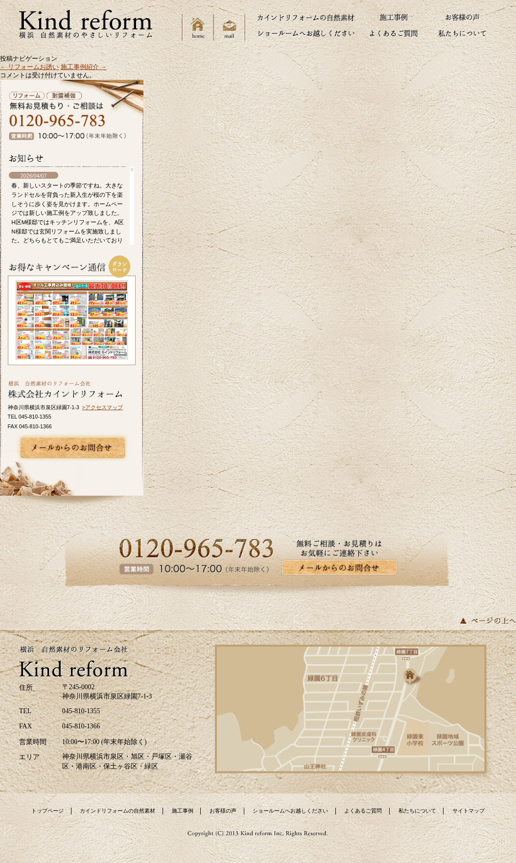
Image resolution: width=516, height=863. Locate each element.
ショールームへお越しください (290, 811)
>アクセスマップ (102, 407)
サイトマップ (468, 811)
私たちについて (417, 811)
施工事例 (182, 811)
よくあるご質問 (363, 811)
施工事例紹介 (84, 67)
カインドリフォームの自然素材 (117, 811)
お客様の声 (223, 811)
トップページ (47, 811)
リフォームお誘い (29, 67)
